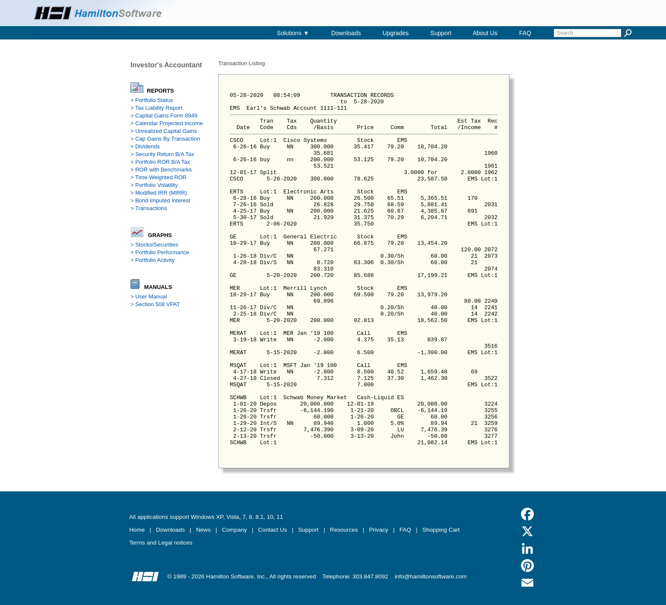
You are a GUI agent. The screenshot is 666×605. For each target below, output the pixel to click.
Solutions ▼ (293, 33)
